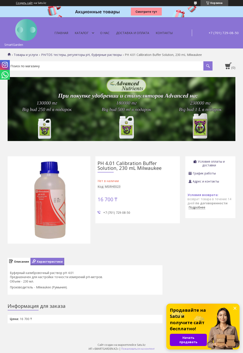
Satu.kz (141, 345)
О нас (105, 33)
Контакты (164, 33)
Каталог (82, 33)
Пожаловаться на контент (138, 349)
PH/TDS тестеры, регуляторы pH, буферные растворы (81, 55)
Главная (61, 33)
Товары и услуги (26, 55)
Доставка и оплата (132, 33)
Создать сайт (24, 3)
